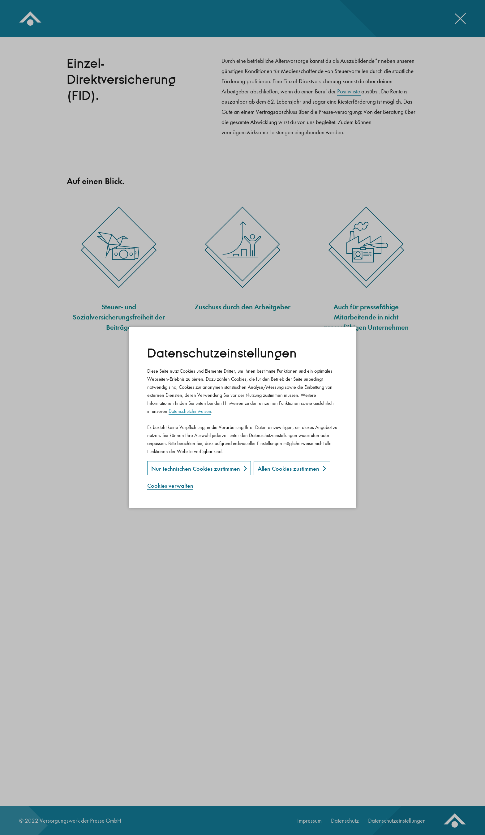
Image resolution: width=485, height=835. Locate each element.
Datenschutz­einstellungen (222, 353)
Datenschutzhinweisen (190, 411)
